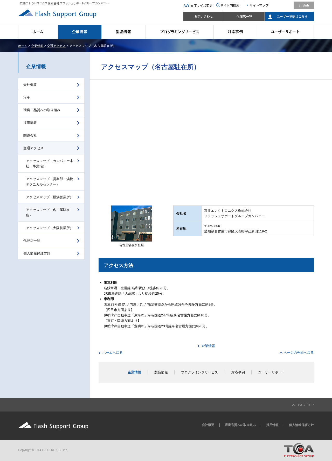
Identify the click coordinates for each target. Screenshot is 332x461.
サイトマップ (259, 5)
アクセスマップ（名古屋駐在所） (48, 212)
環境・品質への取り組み (41, 110)
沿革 (26, 97)
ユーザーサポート (285, 31)
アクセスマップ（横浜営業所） (49, 197)
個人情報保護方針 (36, 253)
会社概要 (30, 85)
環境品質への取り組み (240, 425)
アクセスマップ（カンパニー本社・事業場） (49, 163)
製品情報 (123, 31)
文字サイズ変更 (201, 5)
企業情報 (79, 31)
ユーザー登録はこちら (292, 16)
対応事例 (235, 31)
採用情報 (30, 123)
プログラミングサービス (179, 31)
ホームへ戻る (112, 352)
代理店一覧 (244, 16)
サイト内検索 (229, 5)
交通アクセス (56, 46)
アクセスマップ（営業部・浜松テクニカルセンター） (49, 181)
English (304, 5)
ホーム (37, 31)
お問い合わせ (203, 16)
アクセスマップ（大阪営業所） (49, 228)
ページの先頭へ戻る (298, 352)
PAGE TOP (306, 405)
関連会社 (30, 135)
